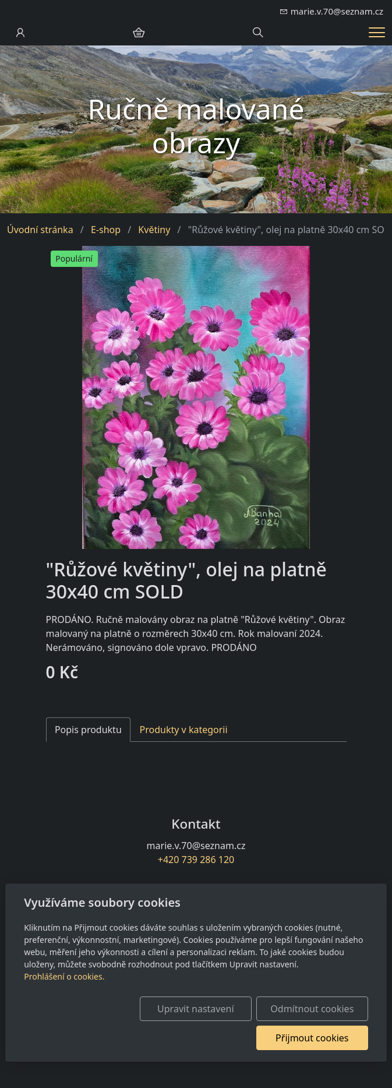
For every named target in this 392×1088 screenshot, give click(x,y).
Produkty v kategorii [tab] (184, 729)
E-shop (106, 229)
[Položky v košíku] (138, 32)
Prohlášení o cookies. (64, 976)
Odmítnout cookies (312, 1008)
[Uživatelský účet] (20, 32)
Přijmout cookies (312, 1037)
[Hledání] (258, 33)
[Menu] (377, 32)
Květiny (154, 229)
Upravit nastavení (195, 1008)
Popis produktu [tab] (88, 729)
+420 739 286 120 (196, 859)
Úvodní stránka (40, 229)
